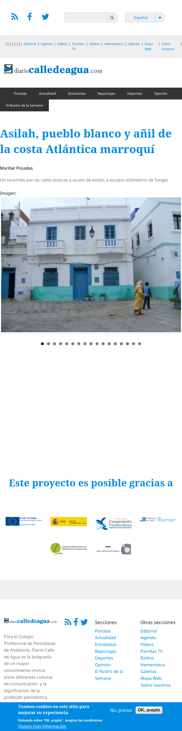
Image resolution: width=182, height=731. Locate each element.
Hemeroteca (113, 44)
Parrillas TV (152, 651)
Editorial (30, 44)
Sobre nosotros (156, 685)
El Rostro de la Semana (24, 105)
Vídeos (62, 44)
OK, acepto (149, 710)
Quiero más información (42, 726)
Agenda (46, 44)
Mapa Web (151, 678)
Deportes (134, 93)
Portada (20, 93)
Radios (95, 44)
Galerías (134, 44)
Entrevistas (77, 93)
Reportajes (106, 93)
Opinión (160, 93)
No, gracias (121, 710)
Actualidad (47, 93)
